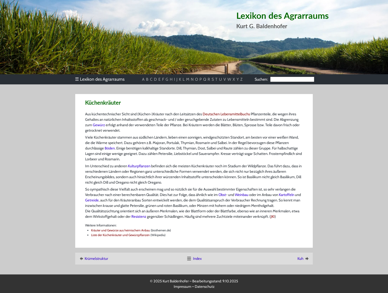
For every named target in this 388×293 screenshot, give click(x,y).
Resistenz (138, 216)
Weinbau (241, 195)
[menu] (102, 79)
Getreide (92, 200)
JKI (273, 216)
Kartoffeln (286, 195)
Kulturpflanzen (139, 166)
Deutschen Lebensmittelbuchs (226, 114)
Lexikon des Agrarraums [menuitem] (99, 79)
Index (194, 258)
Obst (222, 195)
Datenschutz (205, 286)
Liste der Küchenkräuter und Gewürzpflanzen (120, 235)
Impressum (182, 286)
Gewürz (99, 125)
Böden (110, 148)
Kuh (303, 258)
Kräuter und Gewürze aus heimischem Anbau (120, 230)
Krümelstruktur (93, 258)
